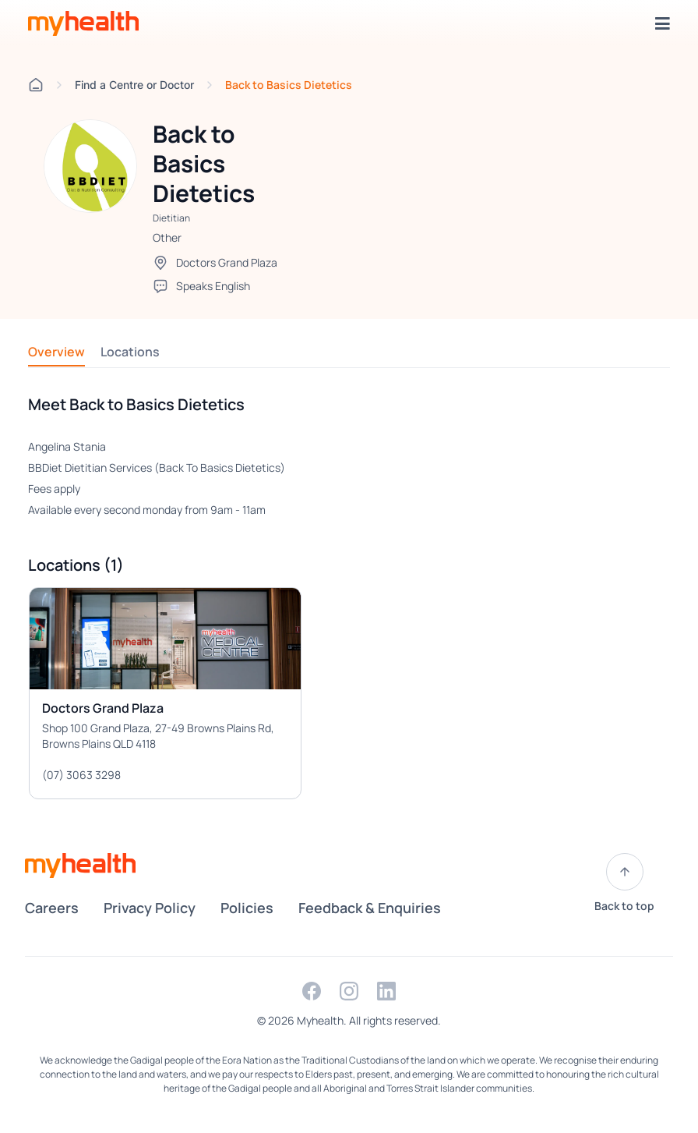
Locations (130, 351)
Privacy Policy (150, 907)
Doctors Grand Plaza (226, 262)
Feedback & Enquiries (369, 907)
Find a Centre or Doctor (134, 84)
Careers (52, 907)
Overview (56, 351)
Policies (246, 907)
